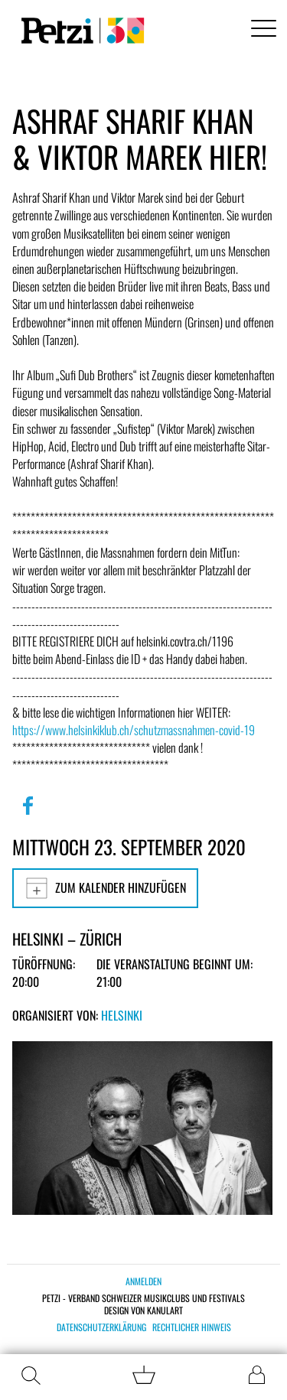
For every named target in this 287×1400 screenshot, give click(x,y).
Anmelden (143, 1281)
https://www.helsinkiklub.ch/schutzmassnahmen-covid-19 (133, 730)
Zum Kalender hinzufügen (105, 888)
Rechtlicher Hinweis (191, 1327)
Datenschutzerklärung (101, 1327)
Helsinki (121, 1015)
